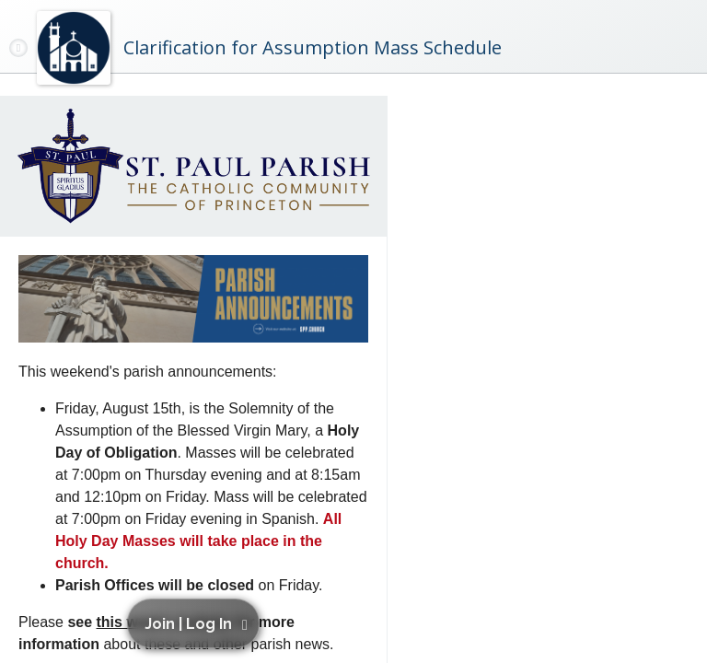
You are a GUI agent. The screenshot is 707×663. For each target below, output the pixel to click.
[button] (195, 623)
